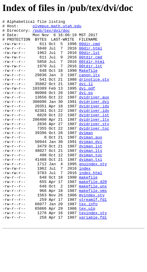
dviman (86, 155)
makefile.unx (93, 219)
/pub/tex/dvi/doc (51, 33)
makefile (88, 209)
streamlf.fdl (93, 235)
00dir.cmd (89, 49)
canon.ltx (89, 86)
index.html (90, 203)
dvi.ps (86, 107)
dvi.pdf (87, 102)
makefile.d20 (93, 214)
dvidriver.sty (94, 145)
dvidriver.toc (94, 150)
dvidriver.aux (94, 113)
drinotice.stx (94, 91)
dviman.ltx (90, 177)
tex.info (88, 241)
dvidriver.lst (94, 134)
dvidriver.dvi (94, 118)
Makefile (88, 81)
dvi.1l (86, 97)
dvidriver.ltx (94, 139)
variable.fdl (93, 257)
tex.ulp (87, 246)
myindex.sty (91, 230)
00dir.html (90, 54)
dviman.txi (90, 187)
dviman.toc (90, 182)
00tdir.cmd (90, 65)
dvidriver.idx (94, 129)
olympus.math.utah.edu (56, 27)
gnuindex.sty (93, 193)
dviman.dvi (90, 166)
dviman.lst (90, 171)
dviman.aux (90, 161)
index (84, 198)
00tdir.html (91, 70)
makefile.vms (93, 225)
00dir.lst (89, 59)
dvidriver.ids (94, 123)
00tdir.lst (90, 75)
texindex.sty (93, 251)
